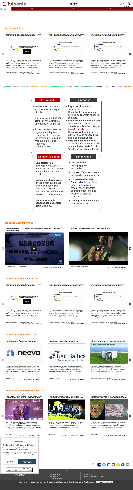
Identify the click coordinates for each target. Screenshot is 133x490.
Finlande (109, 379)
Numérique (97, 87)
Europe (25, 73)
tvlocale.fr (20, 474)
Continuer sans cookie (27, 461)
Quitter (10, 462)
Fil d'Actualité (22, 379)
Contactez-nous (55, 474)
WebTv (72, 9)
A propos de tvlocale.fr (57, 478)
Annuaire (112, 9)
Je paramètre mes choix (104, 482)
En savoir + (54, 476)
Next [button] (130, 54)
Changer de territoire (126, 6)
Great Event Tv (66, 435)
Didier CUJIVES (108, 435)
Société (112, 87)
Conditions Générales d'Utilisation (93, 476)
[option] (24, 53)
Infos (88, 474)
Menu (9, 9)
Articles (31, 9)
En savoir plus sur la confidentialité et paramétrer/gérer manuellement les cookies (19, 469)
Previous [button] (3, 54)
